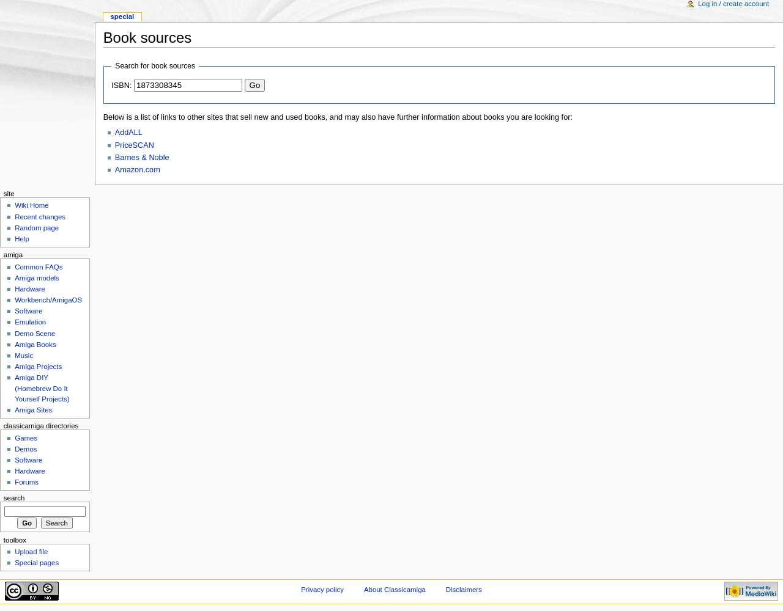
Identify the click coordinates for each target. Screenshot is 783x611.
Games (26, 438)
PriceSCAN (134, 145)
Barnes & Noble (142, 157)
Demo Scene (35, 333)
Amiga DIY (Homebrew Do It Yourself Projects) (42, 388)
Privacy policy (322, 589)
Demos (26, 449)
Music (24, 355)
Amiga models (37, 278)
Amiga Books (35, 344)
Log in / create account (733, 3)
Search (14, 498)
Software (28, 311)
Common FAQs (38, 267)
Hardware (30, 289)
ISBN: (121, 85)
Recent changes (40, 217)
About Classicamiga (395, 589)
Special (122, 16)
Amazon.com (137, 170)
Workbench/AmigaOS (48, 300)
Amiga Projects (38, 366)
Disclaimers (464, 589)
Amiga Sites (33, 410)
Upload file (31, 551)
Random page (37, 228)
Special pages (37, 562)
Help (22, 239)
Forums (27, 482)
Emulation (30, 322)
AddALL (129, 132)
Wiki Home (31, 205)
